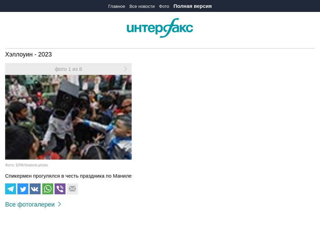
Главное (116, 6)
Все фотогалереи (33, 204)
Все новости (142, 6)
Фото (164, 6)
